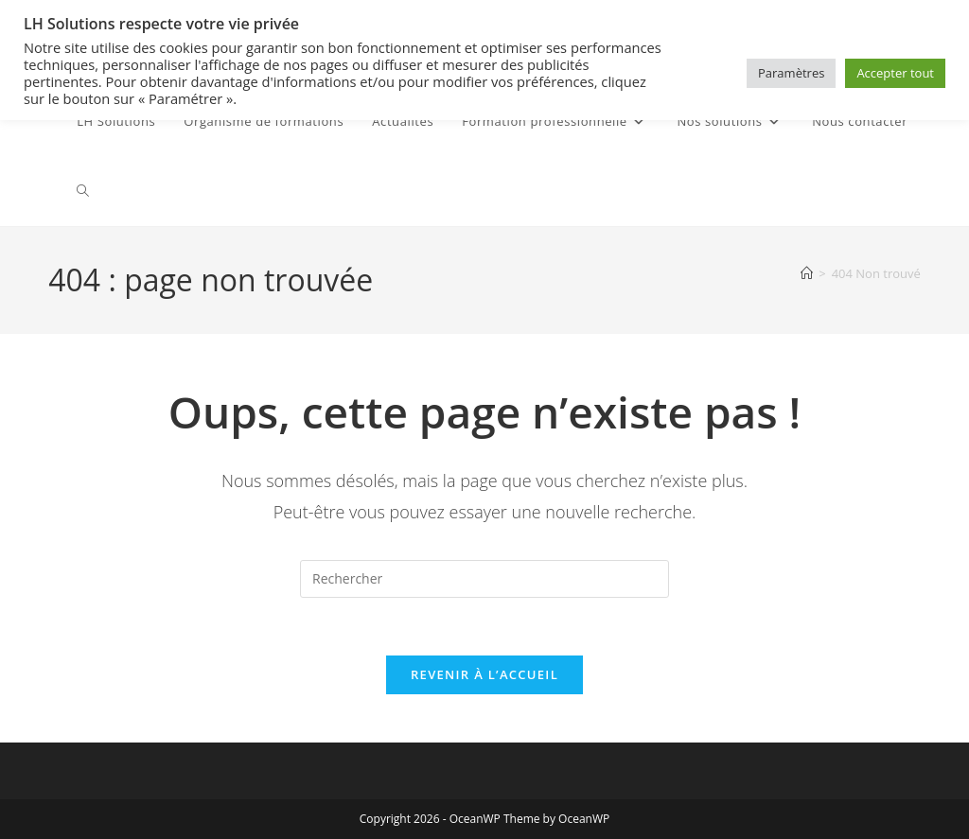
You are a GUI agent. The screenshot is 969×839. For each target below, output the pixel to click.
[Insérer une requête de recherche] (484, 579)
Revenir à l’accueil (484, 674)
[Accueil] (807, 273)
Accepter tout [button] (895, 72)
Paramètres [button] (791, 72)
